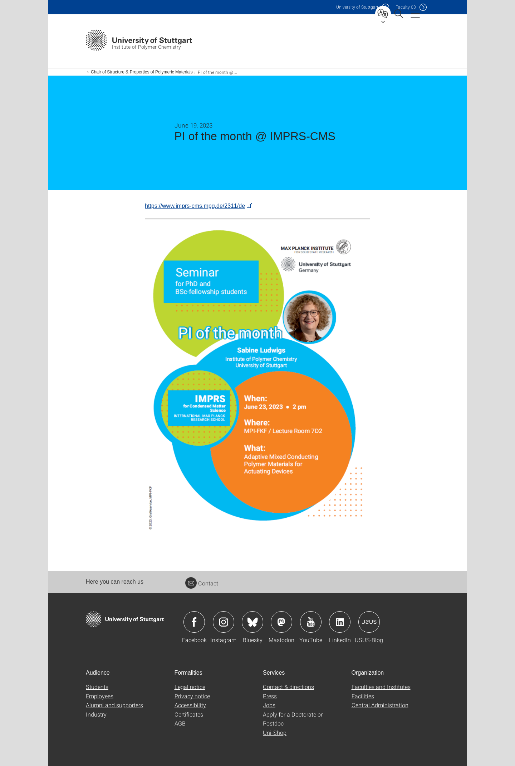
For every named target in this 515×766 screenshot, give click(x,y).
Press (270, 696)
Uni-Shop (274, 732)
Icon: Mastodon (281, 622)
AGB (180, 723)
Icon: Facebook (194, 622)
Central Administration (380, 705)
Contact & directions (288, 686)
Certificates (189, 714)
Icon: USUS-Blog (369, 622)
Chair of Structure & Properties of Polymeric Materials (142, 72)
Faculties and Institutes (381, 686)
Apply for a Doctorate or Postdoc (293, 718)
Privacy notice (192, 696)
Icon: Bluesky (252, 622)
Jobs (269, 705)
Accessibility (190, 705)
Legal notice (190, 686)
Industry (96, 714)
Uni (357, 7)
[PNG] (257, 376)
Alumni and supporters (114, 705)
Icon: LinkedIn (339, 622)
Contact (201, 583)
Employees (99, 696)
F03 (406, 7)
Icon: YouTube (311, 622)
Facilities (363, 696)
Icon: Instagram (223, 622)
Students (97, 686)
